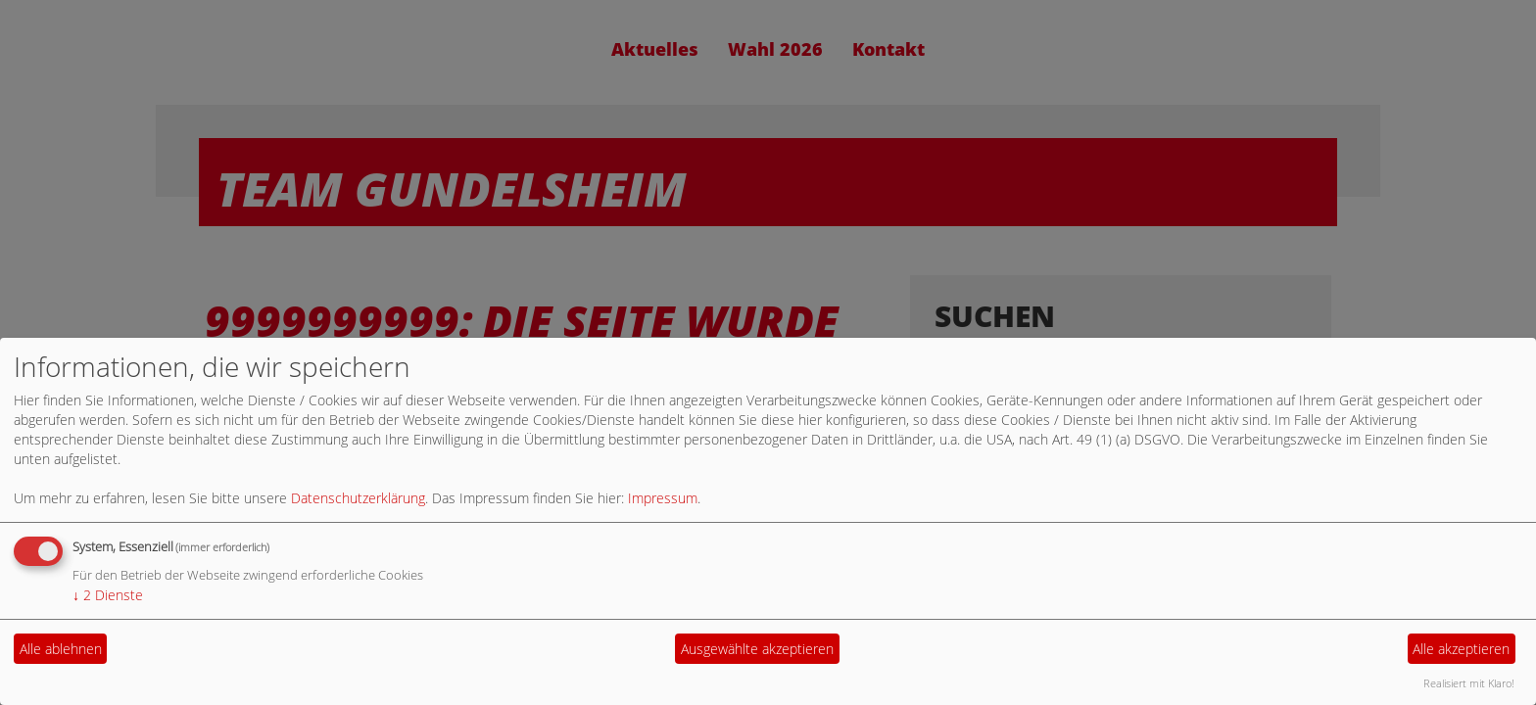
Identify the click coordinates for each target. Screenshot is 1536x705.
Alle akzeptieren (1461, 648)
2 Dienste (107, 595)
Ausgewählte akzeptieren (757, 648)
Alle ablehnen (61, 648)
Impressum (662, 498)
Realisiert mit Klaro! (1468, 683)
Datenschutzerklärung (358, 498)
